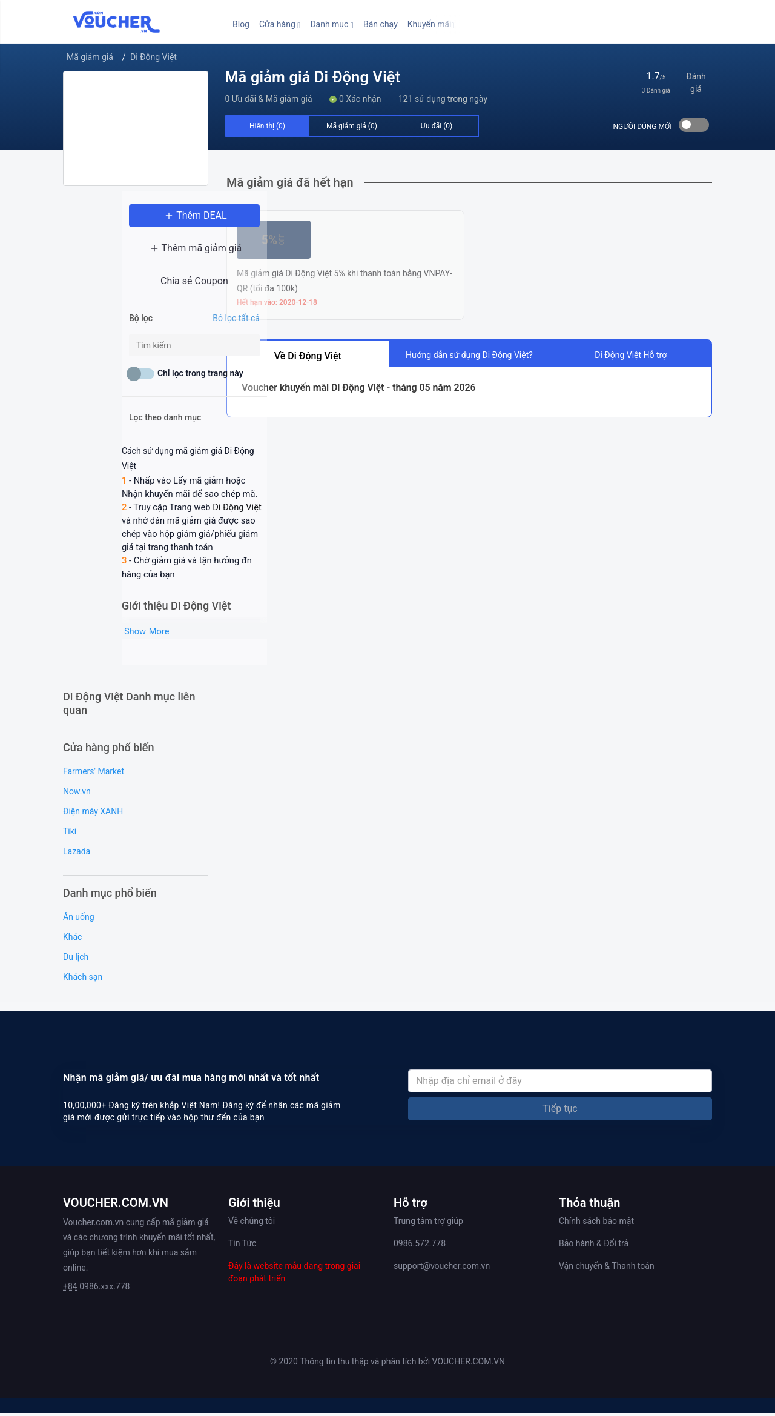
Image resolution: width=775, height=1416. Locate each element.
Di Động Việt (153, 57)
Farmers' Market (93, 774)
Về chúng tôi (251, 1223)
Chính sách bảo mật (596, 1223)
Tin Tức (242, 1246)
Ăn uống (78, 919)
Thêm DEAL (135, 222)
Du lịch (75, 959)
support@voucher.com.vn (442, 1268)
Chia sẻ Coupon (136, 288)
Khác (72, 939)
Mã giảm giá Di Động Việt (312, 77)
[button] (279, 25)
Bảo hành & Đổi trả (593, 1246)
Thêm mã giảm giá (135, 255)
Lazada (76, 854)
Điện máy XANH (93, 814)
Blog (240, 24)
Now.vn (77, 794)
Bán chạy (380, 24)
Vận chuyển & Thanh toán (607, 1268)
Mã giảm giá (90, 57)
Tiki (69, 834)
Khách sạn (82, 979)
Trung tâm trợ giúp (428, 1223)
